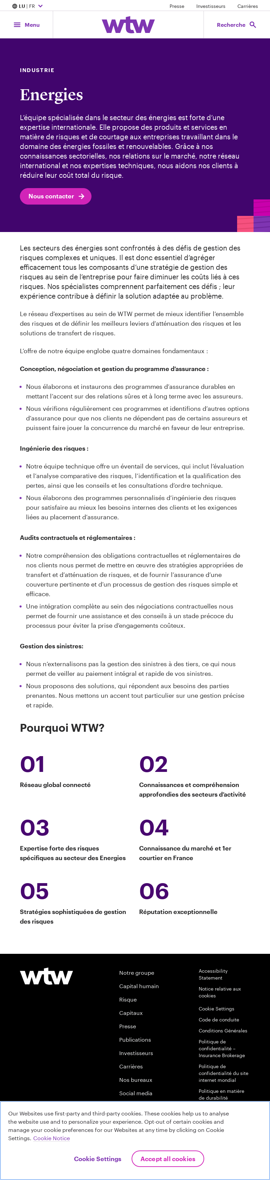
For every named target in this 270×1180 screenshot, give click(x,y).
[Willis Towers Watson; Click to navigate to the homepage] (128, 24)
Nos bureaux (135, 1079)
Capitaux (131, 1012)
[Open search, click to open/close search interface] (237, 24)
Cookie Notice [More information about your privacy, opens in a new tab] (51, 1138)
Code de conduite (219, 1019)
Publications (135, 1039)
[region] (135, 1140)
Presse (177, 6)
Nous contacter (57, 196)
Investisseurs (210, 6)
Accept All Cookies (167, 1158)
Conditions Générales (223, 1030)
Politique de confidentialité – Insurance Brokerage (222, 1048)
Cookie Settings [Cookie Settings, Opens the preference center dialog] (97, 1158)
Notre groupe (136, 972)
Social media (135, 1093)
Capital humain (139, 986)
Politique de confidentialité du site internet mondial (223, 1073)
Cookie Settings (216, 1008)
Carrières (247, 6)
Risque (128, 999)
